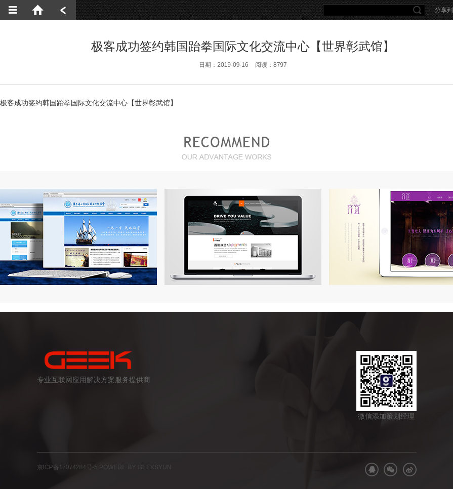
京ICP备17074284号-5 (67, 467)
